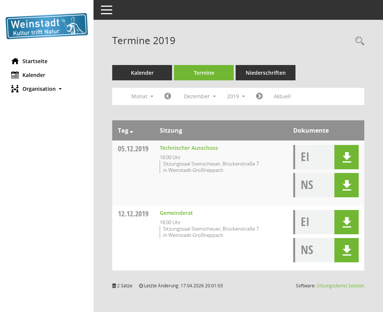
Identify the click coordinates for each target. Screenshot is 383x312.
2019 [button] (236, 96)
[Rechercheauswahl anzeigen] (358, 41)
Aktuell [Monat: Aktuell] (282, 96)
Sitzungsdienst (340, 285)
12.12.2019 (133, 213)
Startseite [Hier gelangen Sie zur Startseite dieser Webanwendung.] (29, 61)
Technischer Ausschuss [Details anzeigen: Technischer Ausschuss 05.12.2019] (189, 147)
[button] (47, 89)
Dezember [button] (200, 96)
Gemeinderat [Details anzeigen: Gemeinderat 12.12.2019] (176, 212)
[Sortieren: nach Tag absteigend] (131, 130)
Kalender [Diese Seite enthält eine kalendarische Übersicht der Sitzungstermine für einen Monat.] (28, 74)
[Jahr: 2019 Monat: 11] (168, 96)
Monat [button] (142, 96)
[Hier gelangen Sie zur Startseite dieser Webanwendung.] (47, 26)
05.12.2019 (133, 148)
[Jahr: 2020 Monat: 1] (259, 96)
